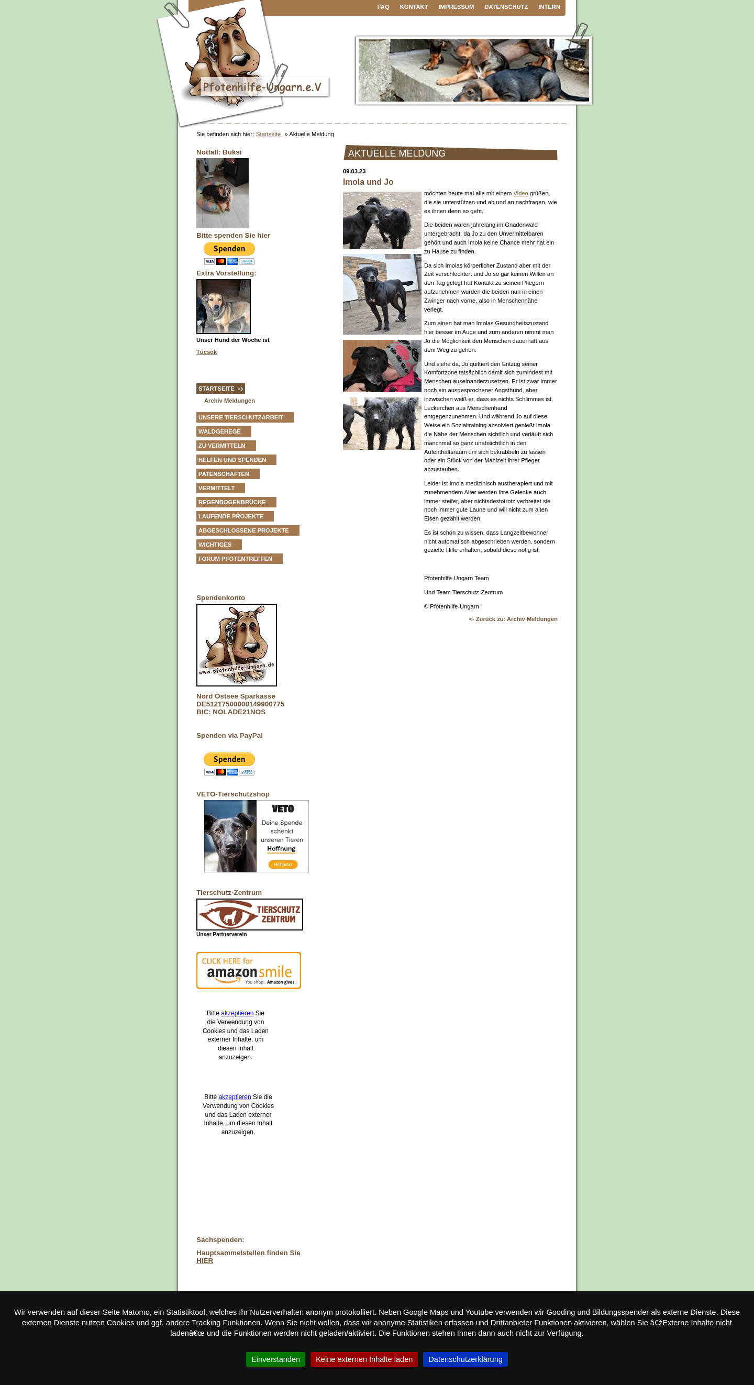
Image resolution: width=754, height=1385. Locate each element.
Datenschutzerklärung (465, 1359)
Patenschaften (223, 474)
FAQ (384, 7)
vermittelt (216, 488)
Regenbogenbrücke (232, 502)
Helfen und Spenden (232, 460)
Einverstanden (275, 1359)
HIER (204, 1261)
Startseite (269, 134)
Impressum (456, 7)
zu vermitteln (222, 445)
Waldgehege (219, 431)
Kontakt (414, 7)
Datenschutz (506, 7)
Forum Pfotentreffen (235, 559)
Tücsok (206, 352)
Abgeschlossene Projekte (243, 530)
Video (520, 193)
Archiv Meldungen (229, 400)
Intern (549, 7)
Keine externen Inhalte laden (364, 1359)
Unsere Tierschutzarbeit (240, 417)
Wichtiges (214, 544)
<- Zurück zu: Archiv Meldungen (513, 619)
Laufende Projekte (230, 516)
